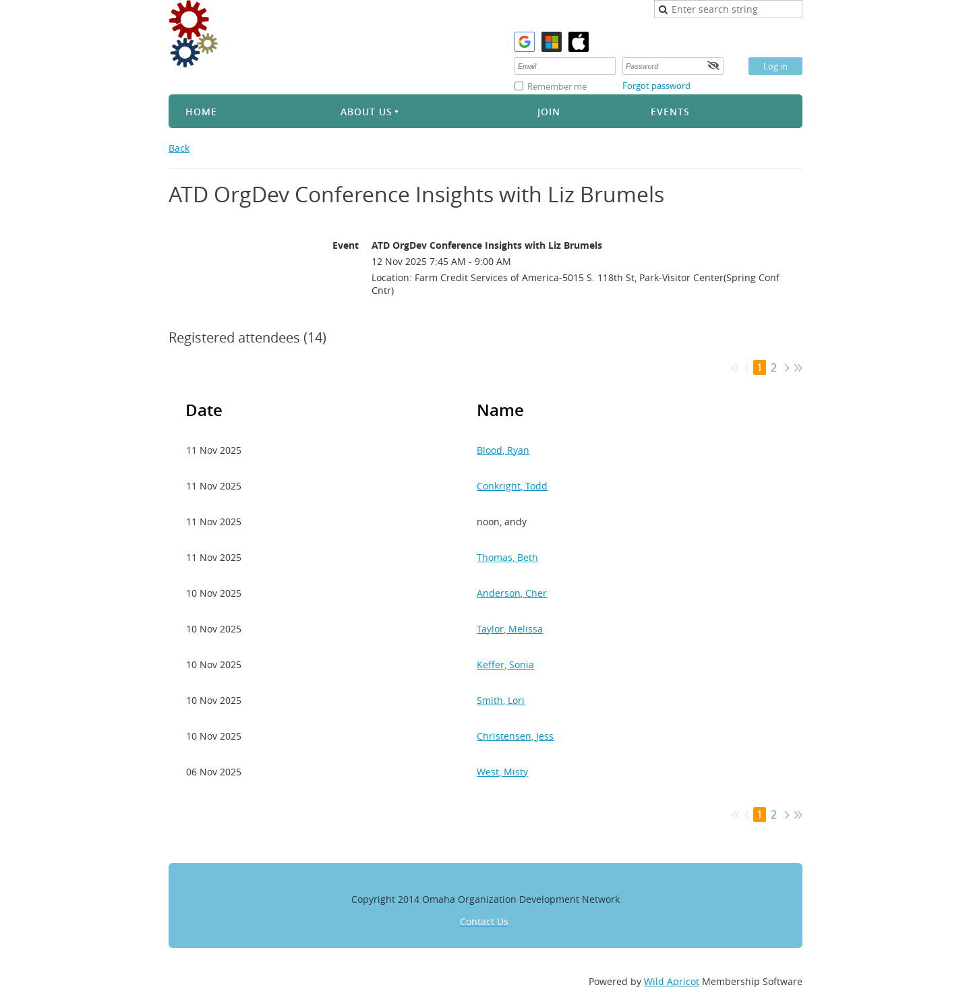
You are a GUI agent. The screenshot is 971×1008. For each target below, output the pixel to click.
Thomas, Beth (507, 557)
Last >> (798, 368)
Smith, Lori (501, 700)
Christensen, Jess (515, 736)
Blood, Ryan (503, 450)
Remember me (557, 86)
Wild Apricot (671, 981)
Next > (787, 368)
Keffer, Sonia (505, 664)
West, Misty (502, 771)
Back (179, 148)
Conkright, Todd (512, 485)
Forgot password (656, 86)
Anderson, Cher (512, 593)
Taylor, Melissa (510, 628)
